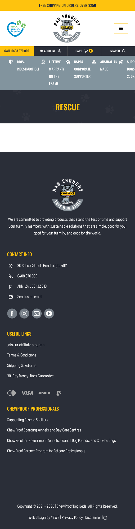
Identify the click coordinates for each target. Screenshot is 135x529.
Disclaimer (93, 517)
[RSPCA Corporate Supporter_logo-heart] (16, 22)
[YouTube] (49, 313)
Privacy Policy (72, 517)
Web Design (37, 517)
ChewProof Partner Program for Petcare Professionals (46, 451)
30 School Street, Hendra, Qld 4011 (42, 266)
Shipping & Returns (21, 366)
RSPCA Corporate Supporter (82, 69)
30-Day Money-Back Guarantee (30, 376)
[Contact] (67, 14)
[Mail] (37, 313)
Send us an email (29, 297)
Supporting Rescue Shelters (27, 420)
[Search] (118, 51)
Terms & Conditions (21, 355)
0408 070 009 (27, 276)
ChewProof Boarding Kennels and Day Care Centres (44, 430)
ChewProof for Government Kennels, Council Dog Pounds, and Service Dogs (61, 441)
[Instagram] (24, 313)
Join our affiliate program (25, 345)
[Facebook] (12, 313)
